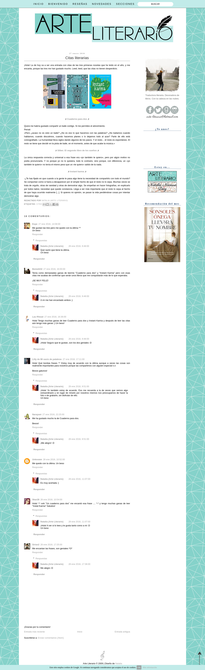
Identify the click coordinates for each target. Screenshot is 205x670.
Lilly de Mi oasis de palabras (47, 359)
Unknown (37, 459)
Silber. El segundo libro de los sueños (77, 150)
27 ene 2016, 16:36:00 (55, 316)
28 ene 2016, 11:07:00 (79, 479)
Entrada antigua (122, 631)
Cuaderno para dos (77, 119)
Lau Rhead (37, 316)
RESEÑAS (80, 4)
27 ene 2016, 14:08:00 (49, 224)
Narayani (36, 414)
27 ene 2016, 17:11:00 (74, 359)
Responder (37, 234)
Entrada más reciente (34, 631)
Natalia (118, 663)
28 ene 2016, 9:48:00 (79, 246)
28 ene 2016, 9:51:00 (79, 386)
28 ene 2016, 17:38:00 (79, 564)
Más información (150, 667)
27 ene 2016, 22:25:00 (53, 414)
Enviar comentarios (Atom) (51, 638)
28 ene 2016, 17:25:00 (51, 544)
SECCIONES (125, 4)
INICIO (38, 4)
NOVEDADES (102, 4)
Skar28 (35, 499)
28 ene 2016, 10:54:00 (51, 499)
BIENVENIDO (58, 4)
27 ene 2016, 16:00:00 (54, 269)
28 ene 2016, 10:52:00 (54, 459)
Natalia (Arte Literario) (52, 246)
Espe (34, 224)
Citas (39, 204)
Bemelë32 (37, 269)
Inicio (79, 631)
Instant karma (77, 171)
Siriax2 (35, 544)
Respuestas (41, 240)
